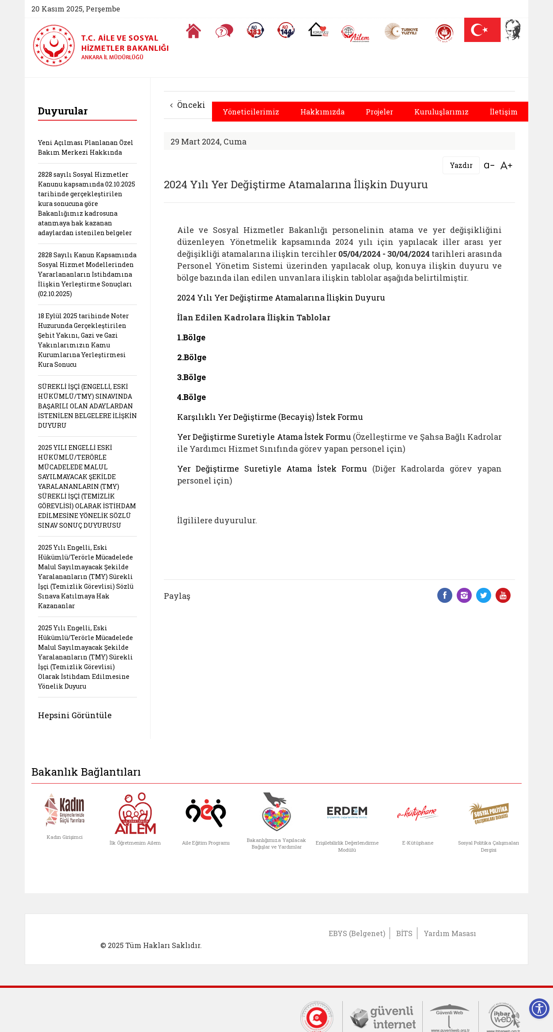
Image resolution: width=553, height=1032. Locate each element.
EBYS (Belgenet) (357, 933)
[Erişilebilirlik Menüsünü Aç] (539, 1008)
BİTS (404, 933)
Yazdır (461, 165)
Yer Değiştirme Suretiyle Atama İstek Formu (264, 436)
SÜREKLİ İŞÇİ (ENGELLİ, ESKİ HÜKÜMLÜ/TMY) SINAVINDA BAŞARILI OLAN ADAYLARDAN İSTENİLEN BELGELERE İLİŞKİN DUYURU (87, 406)
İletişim (504, 111)
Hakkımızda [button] (322, 111)
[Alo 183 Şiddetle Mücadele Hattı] (255, 30)
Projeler (379, 111)
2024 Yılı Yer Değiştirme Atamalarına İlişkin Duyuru (281, 297)
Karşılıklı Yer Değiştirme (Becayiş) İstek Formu (270, 416)
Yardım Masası (450, 933)
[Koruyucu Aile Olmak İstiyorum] (318, 29)
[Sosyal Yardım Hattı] (286, 30)
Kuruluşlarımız (441, 111)
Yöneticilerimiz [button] (251, 111)
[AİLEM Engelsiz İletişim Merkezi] (355, 34)
